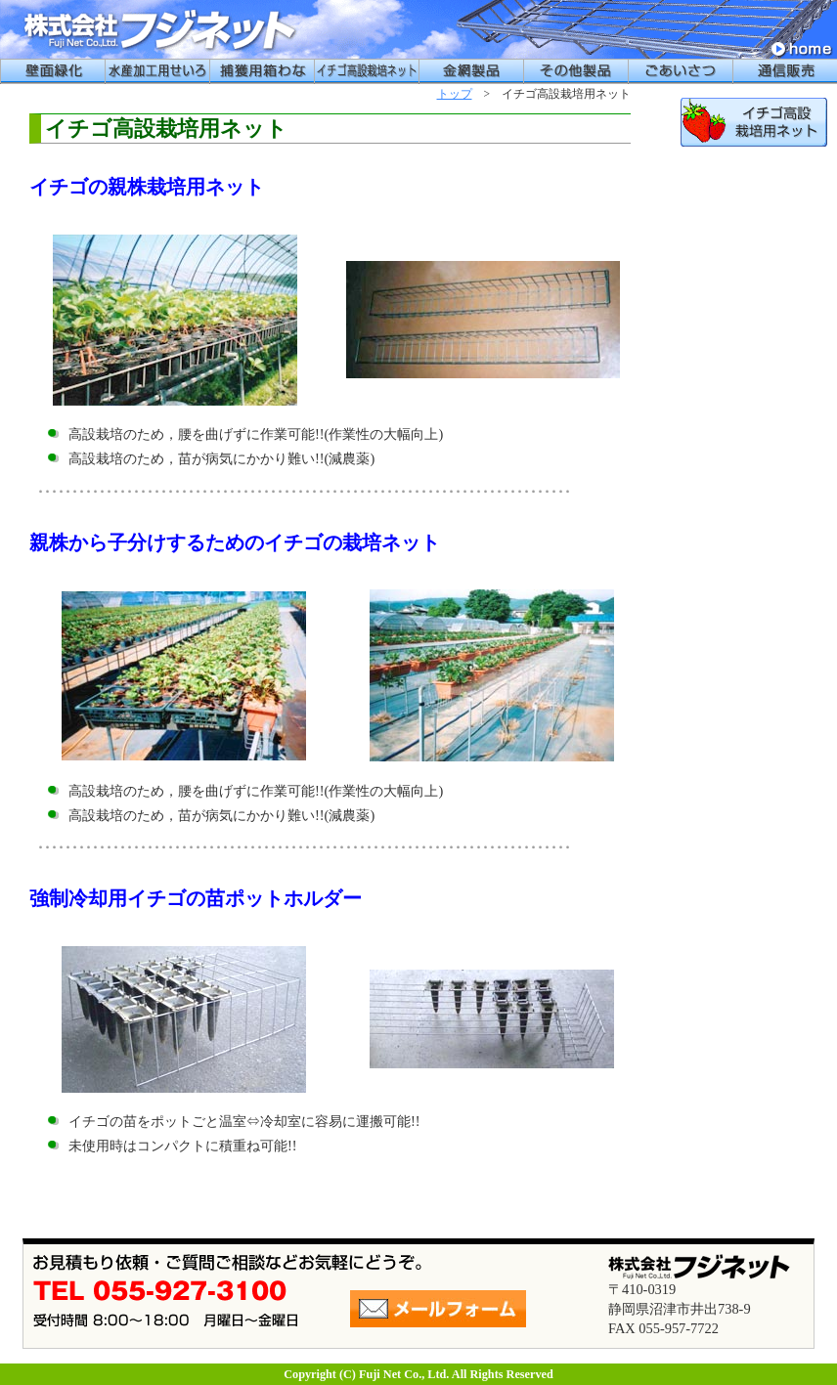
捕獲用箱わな (261, 71)
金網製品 (470, 71)
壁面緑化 (52, 71)
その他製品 (575, 71)
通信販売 (784, 71)
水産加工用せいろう (157, 71)
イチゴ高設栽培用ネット (366, 71)
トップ (454, 94)
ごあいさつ (680, 71)
